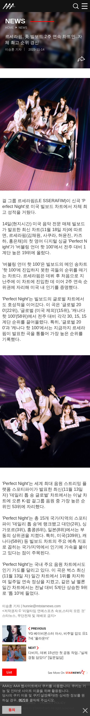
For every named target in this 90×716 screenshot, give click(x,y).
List (9, 672)
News (22, 27)
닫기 (85, 710)
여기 (21, 700)
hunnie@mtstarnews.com (42, 606)
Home (9, 27)
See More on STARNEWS (68, 672)
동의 (11, 710)
